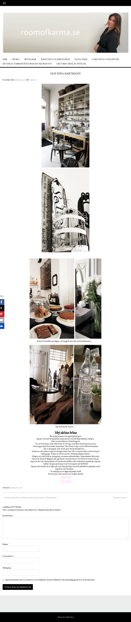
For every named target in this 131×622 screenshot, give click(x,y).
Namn (6, 544)
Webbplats (7, 568)
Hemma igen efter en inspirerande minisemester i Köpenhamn (29, 497)
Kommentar (8, 515)
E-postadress (9, 556)
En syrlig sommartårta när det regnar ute (27, 64)
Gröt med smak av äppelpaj (71, 64)
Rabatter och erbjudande (55, 59)
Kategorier (81, 59)
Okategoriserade (16, 488)
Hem (5, 59)
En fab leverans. (121, 497)
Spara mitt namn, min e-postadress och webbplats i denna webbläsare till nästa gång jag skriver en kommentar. (50, 580)
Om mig (16, 59)
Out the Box (69, 617)
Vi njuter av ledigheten (105, 59)
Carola (33, 80)
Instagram (30, 59)
